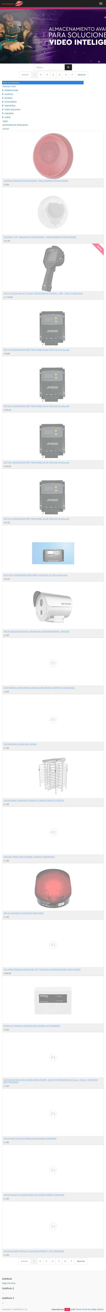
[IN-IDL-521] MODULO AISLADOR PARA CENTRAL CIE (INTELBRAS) (32, 1026)
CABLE (5, 121)
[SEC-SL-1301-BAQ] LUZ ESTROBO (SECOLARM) (24, 913)
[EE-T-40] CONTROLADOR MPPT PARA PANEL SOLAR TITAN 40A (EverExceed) (36, 462)
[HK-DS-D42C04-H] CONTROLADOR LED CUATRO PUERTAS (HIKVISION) (34, 1195)
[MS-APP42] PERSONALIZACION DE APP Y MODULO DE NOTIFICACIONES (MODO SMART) (42, 969)
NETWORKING (10, 102)
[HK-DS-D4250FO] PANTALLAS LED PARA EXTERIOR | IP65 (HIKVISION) (34, 1251)
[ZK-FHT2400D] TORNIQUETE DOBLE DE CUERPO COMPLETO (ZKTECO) (34, 800)
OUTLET (6, 129)
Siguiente (82, 74)
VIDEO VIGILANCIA (12, 109)
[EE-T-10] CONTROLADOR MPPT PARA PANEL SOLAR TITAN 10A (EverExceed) (36, 350)
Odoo (67, 1309)
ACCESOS (8, 98)
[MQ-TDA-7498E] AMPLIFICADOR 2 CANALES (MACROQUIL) (29, 857)
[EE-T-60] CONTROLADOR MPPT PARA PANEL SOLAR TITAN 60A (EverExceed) (36, 406)
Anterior (25, 74)
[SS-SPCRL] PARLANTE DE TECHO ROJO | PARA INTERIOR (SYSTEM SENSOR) (36, 181)
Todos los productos (11, 82)
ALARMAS (8, 94)
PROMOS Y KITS (9, 86)
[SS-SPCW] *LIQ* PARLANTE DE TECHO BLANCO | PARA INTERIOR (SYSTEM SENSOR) (40, 237)
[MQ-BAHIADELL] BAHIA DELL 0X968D (20, 744)
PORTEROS (9, 113)
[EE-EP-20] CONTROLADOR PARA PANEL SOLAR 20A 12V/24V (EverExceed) (35, 575)
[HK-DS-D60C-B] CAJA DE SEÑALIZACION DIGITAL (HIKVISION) (30, 1138)
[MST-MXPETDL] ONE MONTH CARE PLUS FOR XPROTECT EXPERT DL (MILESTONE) (39, 688)
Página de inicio (8, 1283)
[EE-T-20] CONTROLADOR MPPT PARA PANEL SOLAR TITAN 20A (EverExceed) (36, 519)
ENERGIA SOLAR (11, 90)
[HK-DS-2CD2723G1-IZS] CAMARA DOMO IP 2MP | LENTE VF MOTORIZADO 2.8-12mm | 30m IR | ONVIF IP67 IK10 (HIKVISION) (51, 1081)
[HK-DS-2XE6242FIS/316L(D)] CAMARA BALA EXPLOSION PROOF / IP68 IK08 (36, 631)
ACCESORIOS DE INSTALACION (15, 125)
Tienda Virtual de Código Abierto (89, 1309)
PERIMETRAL (9, 105)
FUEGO (7, 117)
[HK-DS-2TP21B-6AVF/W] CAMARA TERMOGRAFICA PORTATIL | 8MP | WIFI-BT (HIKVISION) (43, 293)
